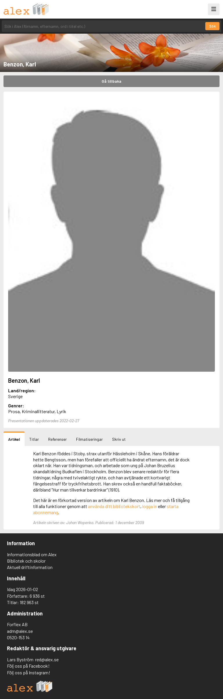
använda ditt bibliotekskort (114, 506)
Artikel (14, 439)
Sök (212, 26)
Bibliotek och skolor (26, 560)
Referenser (57, 439)
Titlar (34, 439)
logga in (149, 506)
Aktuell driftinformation (30, 567)
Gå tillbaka (111, 81)
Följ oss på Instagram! (28, 672)
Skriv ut (119, 439)
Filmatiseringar (89, 439)
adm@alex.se (20, 631)
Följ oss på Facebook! (28, 666)
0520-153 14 (18, 637)
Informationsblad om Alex (32, 554)
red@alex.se (47, 659)
